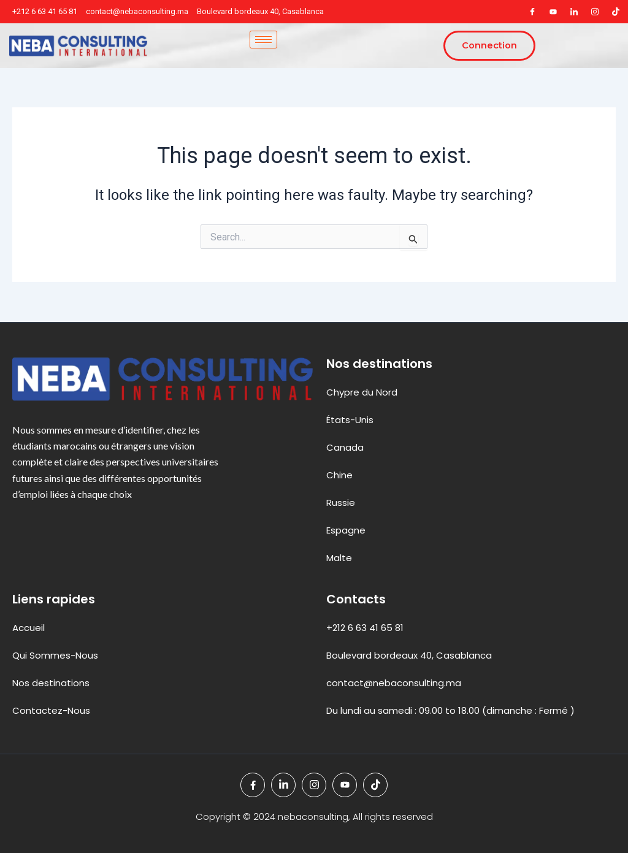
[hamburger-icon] (262, 39)
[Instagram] (595, 11)
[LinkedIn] (574, 11)
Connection (488, 46)
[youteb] (553, 11)
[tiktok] (616, 11)
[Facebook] (532, 11)
